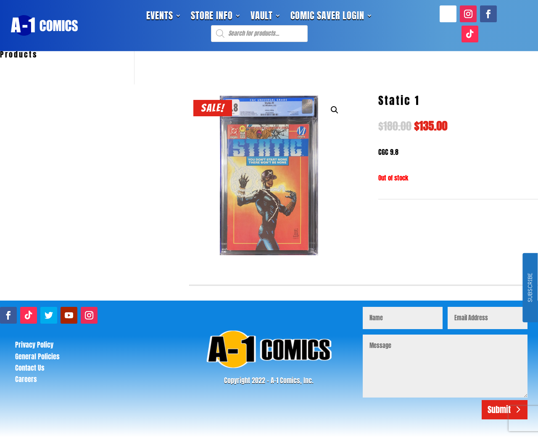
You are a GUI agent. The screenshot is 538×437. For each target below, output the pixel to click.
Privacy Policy (34, 345)
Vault (262, 17)
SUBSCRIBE (530, 288)
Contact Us (30, 368)
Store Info (212, 17)
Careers (26, 379)
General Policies (37, 356)
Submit (499, 409)
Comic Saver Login (327, 17)
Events (159, 17)
